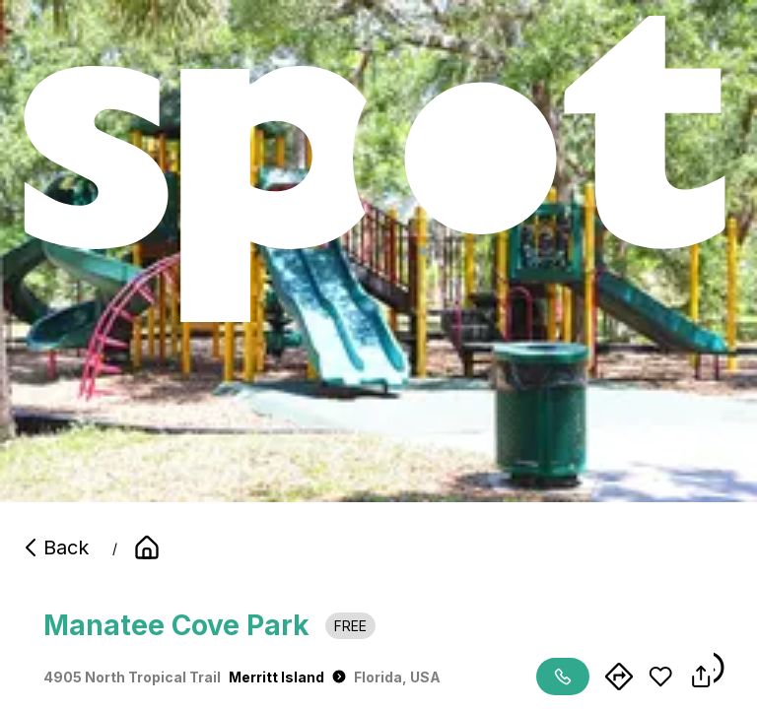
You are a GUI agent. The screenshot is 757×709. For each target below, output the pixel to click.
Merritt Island (287, 677)
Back (54, 547)
